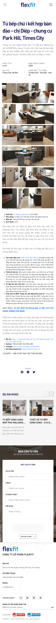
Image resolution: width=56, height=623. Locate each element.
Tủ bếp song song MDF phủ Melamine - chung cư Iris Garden (14, 421)
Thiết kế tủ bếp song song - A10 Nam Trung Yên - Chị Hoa (41, 421)
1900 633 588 (7, 577)
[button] (51, 394)
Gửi (52, 607)
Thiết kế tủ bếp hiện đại (29, 257)
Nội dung (9, 506)
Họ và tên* (10, 471)
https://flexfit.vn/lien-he (31, 349)
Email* (8, 483)
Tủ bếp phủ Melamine (21, 214)
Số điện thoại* (11, 494)
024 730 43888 (18, 577)
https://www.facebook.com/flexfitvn (26, 346)
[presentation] (28, 528)
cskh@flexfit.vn (8, 587)
